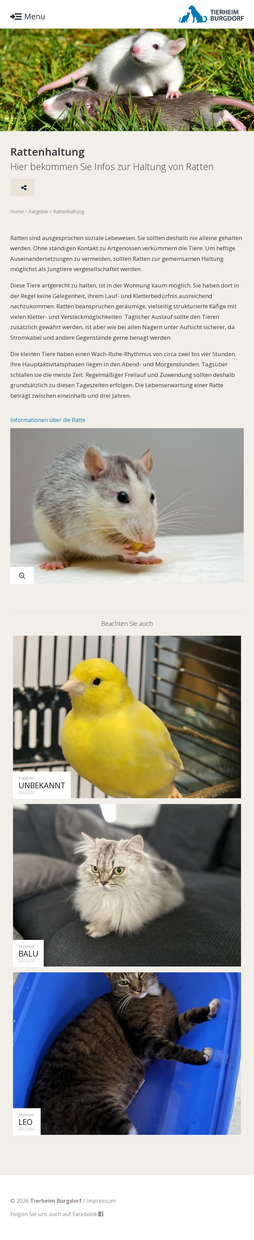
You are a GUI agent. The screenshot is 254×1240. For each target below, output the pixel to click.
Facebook (87, 1214)
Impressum (101, 1200)
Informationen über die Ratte (47, 420)
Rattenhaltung (68, 211)
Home (17, 211)
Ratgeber (38, 211)
